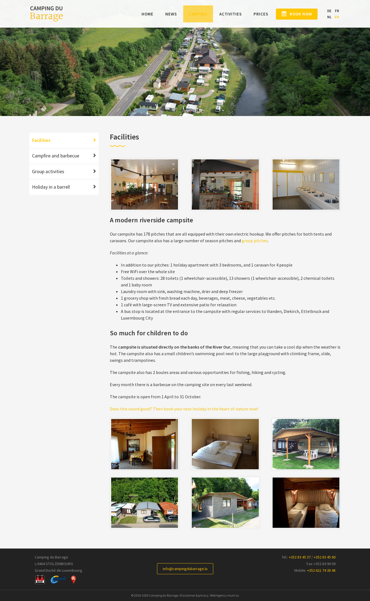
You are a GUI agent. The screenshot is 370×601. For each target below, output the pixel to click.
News (165, 14)
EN (337, 17)
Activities (225, 14)
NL (329, 17)
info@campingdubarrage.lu (185, 568)
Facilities (41, 140)
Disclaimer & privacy (194, 595)
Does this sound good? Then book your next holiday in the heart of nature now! (184, 409)
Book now (298, 14)
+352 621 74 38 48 (321, 570)
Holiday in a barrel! (51, 187)
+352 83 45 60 (325, 557)
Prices (255, 14)
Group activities (48, 171)
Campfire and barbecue (55, 156)
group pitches (255, 240)
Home (142, 14)
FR (337, 11)
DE (329, 11)
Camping (192, 14)
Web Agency (218, 595)
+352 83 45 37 (300, 557)
